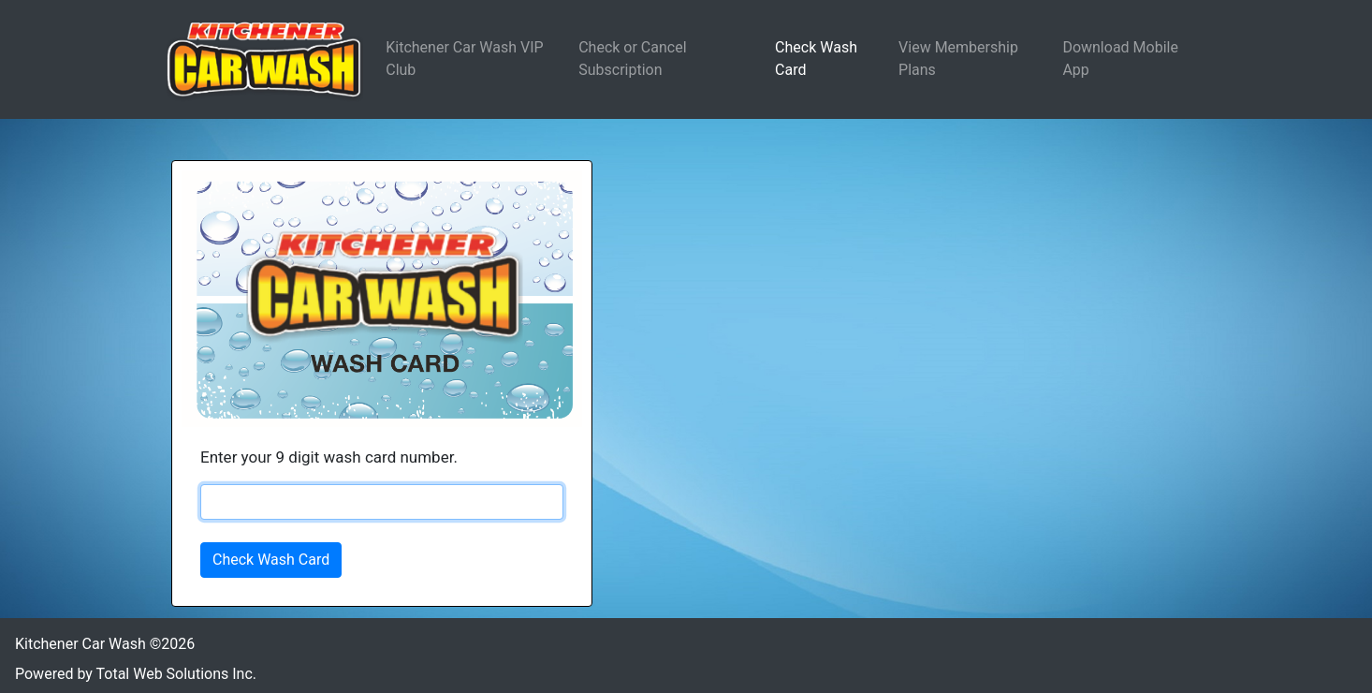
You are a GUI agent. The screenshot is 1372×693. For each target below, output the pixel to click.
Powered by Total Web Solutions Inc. (135, 674)
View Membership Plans (958, 58)
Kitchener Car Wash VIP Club (464, 58)
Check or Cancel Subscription (632, 58)
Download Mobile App (1120, 58)
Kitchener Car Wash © (105, 644)
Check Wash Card (816, 58)
